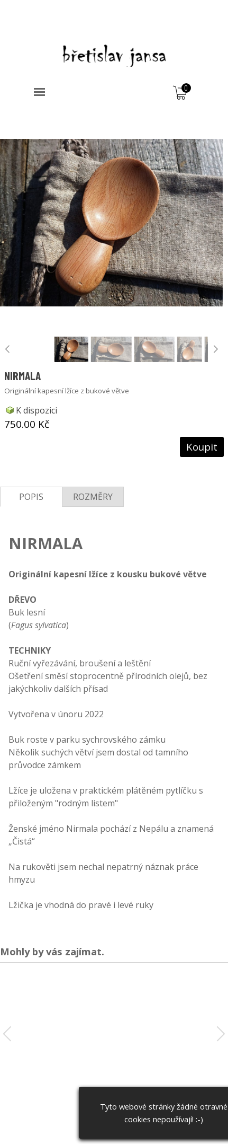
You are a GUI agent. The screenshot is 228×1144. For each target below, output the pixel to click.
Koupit (201, 446)
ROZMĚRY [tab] (93, 497)
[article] (114, 286)
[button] (215, 349)
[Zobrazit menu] (39, 92)
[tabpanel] (114, 713)
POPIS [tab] (31, 497)
